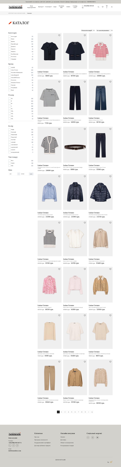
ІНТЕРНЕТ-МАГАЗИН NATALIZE (16, 13)
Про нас (36, 437)
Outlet (68, 6)
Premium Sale (61, 6)
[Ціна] (12, 174)
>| (91, 412)
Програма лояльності (41, 440)
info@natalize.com (14, 451)
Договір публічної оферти (42, 445)
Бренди (41, 6)
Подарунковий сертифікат (42, 442)
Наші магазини (12, 438)
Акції (54, 6)
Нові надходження (31, 6)
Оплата (63, 437)
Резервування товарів (67, 445)
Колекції (48, 6)
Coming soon (75, 6)
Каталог (29, 13)
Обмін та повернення (67, 442)
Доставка (63, 440)
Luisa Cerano (43, 72)
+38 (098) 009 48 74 (14, 443)
